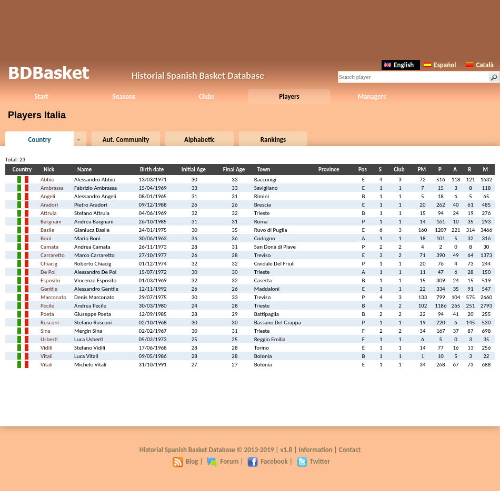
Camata (49, 247)
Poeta (47, 314)
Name (86, 169)
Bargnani (51, 221)
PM (423, 169)
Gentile (49, 289)
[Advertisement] (250, 29)
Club (400, 169)
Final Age (235, 169)
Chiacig (49, 264)
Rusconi (50, 322)
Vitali (47, 356)
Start (41, 96)
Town (265, 169)
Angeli (48, 196)
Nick (50, 169)
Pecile (47, 306)
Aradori (49, 205)
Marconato (53, 297)
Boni (46, 238)
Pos (364, 169)
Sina (46, 331)
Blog (185, 461)
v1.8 (286, 450)
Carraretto (53, 255)
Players (289, 96)
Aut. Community (126, 140)
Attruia (48, 213)
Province (330, 169)
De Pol (48, 272)
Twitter (313, 461)
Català (480, 65)
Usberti (49, 339)
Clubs (206, 96)
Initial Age (195, 169)
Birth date (153, 169)
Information (315, 450)
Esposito (50, 280)
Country (39, 140)
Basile (47, 230)
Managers (372, 96)
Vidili (46, 348)
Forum (222, 461)
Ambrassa (52, 188)
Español (440, 65)
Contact (350, 450)
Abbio (47, 179)
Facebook (267, 461)
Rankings (273, 140)
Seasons (124, 96)
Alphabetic (199, 140)
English (399, 65)
